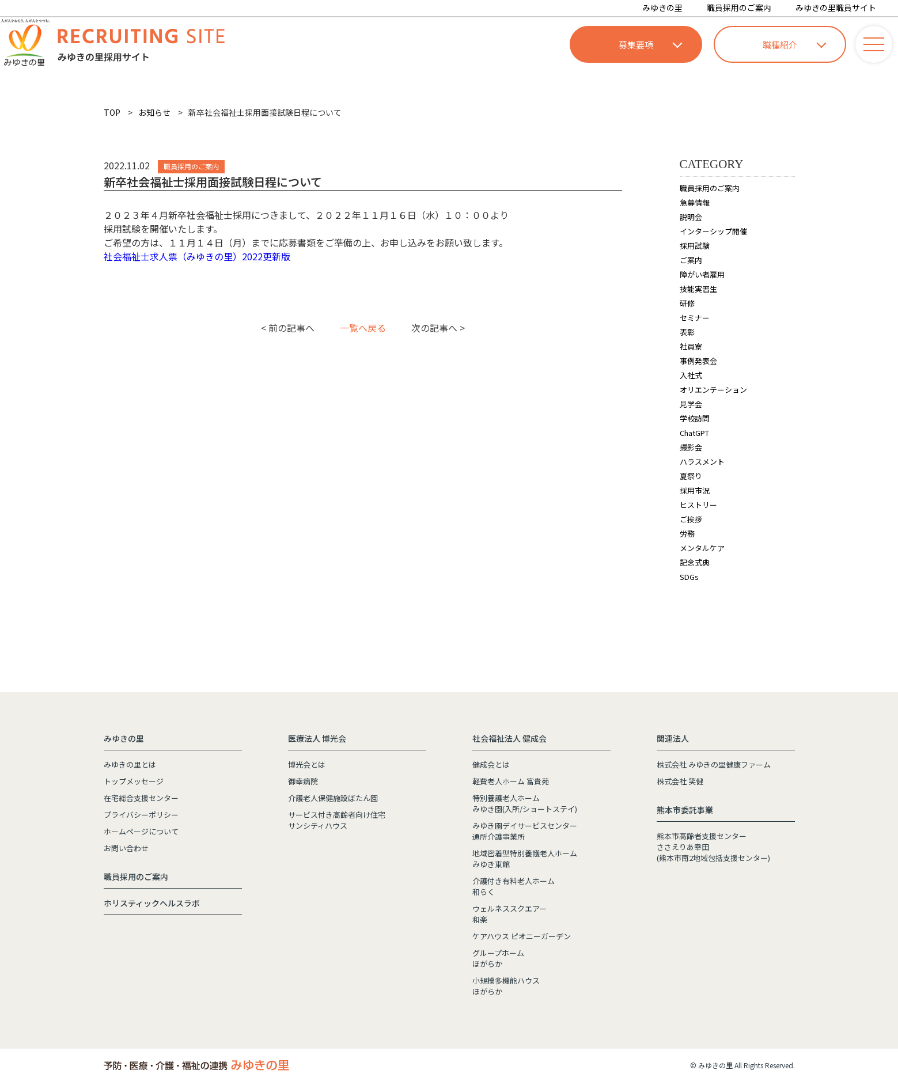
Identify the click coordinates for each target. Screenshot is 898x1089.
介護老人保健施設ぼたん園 (333, 797)
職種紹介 (794, 45)
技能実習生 (698, 288)
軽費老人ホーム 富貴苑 (510, 781)
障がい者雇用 (702, 274)
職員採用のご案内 (739, 7)
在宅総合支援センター (141, 797)
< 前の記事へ (288, 328)
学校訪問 (695, 418)
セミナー (695, 317)
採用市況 (695, 490)
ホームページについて (141, 831)
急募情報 (695, 202)
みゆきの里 (662, 7)
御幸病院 (303, 781)
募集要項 (650, 45)
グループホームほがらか (498, 958)
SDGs (689, 576)
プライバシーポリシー (141, 814)
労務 (687, 533)
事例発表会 (698, 360)
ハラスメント (702, 461)
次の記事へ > (438, 328)
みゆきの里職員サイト (835, 7)
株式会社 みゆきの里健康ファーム (714, 764)
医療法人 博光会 (317, 738)
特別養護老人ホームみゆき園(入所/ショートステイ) (524, 803)
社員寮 (691, 346)
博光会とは (306, 764)
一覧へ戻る (363, 328)
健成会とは (491, 764)
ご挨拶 (691, 519)
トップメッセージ (134, 781)
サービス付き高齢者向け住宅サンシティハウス (336, 820)
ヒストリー (698, 504)
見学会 (691, 404)
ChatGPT (694, 432)
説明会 (691, 216)
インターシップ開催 (713, 231)
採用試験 (695, 245)
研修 (687, 303)
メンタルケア (702, 547)
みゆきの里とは (130, 764)
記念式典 (695, 562)
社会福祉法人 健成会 (509, 738)
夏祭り (691, 475)
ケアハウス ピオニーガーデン (521, 936)
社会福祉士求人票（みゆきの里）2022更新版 (197, 256)
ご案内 (691, 260)
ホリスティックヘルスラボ (152, 903)
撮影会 (691, 447)
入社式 (691, 375)
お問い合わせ (126, 848)
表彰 (687, 332)
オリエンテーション (713, 389)
